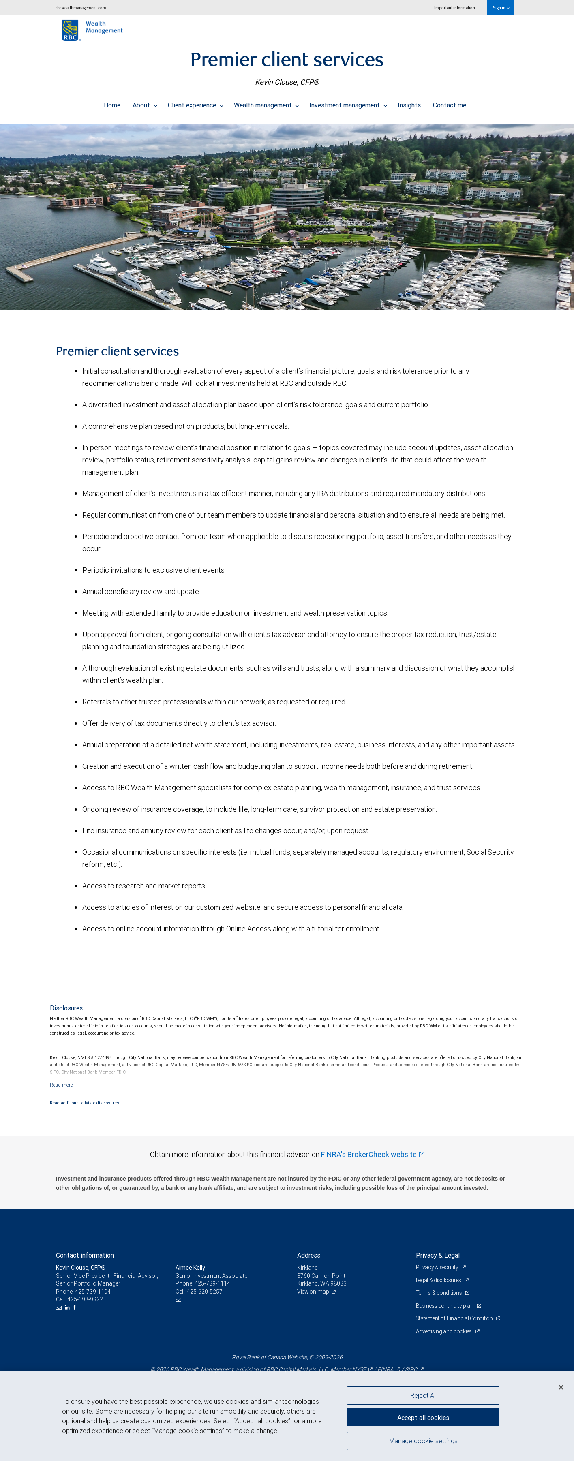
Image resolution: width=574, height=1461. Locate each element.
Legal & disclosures (439, 1280)
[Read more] (61, 1085)
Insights (409, 103)
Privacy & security (438, 1267)
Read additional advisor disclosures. (85, 1103)
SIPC (411, 1369)
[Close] (561, 1387)
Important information (454, 7)
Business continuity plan (445, 1305)
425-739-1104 (93, 1291)
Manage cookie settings (423, 1442)
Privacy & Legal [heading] (438, 1255)
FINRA (385, 1369)
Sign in (501, 7)
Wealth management (267, 103)
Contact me (449, 103)
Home (112, 103)
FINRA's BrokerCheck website (369, 1154)
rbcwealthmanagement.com (81, 7)
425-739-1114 (212, 1283)
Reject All (423, 1395)
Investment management (348, 103)
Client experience (196, 103)
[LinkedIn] (68, 1307)
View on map (313, 1291)
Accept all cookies (423, 1416)
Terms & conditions (440, 1292)
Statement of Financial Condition (456, 1318)
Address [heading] (308, 1255)
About (145, 103)
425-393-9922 (85, 1299)
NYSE (359, 1369)
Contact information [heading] (85, 1255)
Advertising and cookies (445, 1331)
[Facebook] (75, 1307)
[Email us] (60, 1307)
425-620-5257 (205, 1291)
